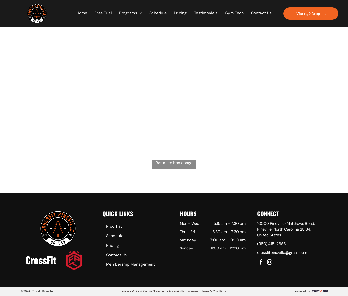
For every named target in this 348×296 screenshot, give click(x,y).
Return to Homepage (174, 162)
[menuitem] (82, 13)
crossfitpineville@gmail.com (282, 252)
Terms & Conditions (213, 291)
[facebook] (261, 262)
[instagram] (270, 262)
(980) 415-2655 (271, 243)
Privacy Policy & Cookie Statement (144, 291)
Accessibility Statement (184, 291)
